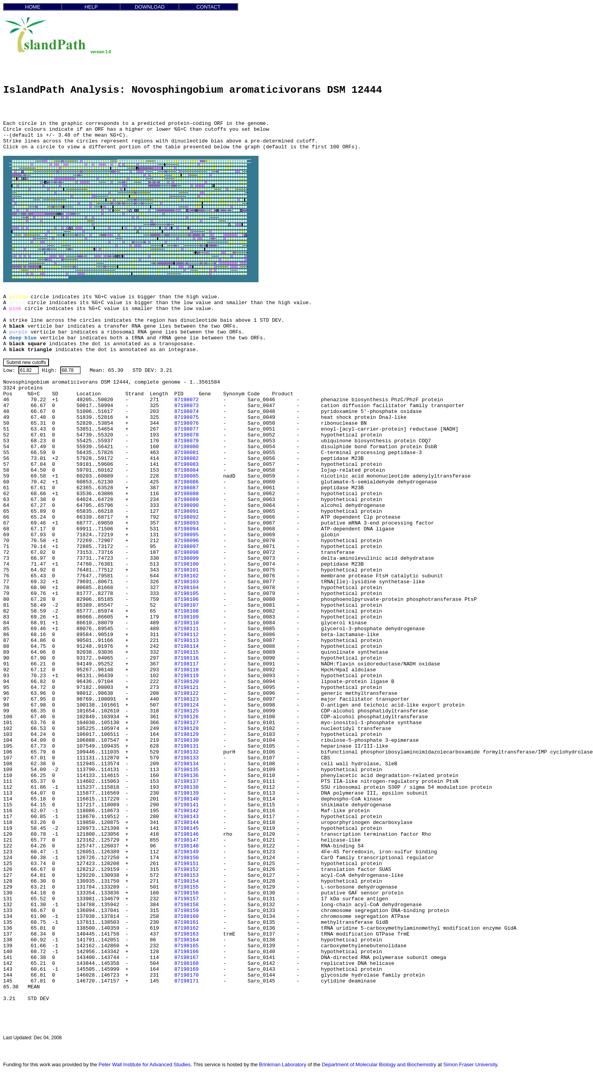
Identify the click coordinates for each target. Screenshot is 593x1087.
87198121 (186, 687)
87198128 (186, 729)
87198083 (186, 464)
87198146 (186, 834)
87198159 (186, 911)
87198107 (186, 605)
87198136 (186, 776)
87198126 (186, 717)
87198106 (186, 599)
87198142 (186, 811)
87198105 (186, 594)
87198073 (186, 406)
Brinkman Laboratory (282, 1064)
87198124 (186, 705)
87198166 (186, 952)
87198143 (186, 817)
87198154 (186, 881)
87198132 (186, 752)
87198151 (186, 864)
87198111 (186, 629)
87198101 (186, 570)
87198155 (186, 887)
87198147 (186, 840)
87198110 (186, 623)
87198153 (186, 875)
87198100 (186, 564)
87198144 (186, 823)
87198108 (186, 611)
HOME (32, 7)
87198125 (186, 711)
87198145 (186, 828)
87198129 (186, 734)
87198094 (186, 529)
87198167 (186, 958)
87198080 (186, 447)
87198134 (186, 764)
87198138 (186, 787)
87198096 (186, 541)
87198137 (186, 781)
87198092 (186, 517)
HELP (91, 7)
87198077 (186, 429)
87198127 (186, 723)
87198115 (186, 652)
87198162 (186, 928)
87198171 (186, 981)
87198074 (186, 412)
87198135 (186, 770)
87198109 (186, 617)
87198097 (186, 547)
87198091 (186, 511)
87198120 (186, 682)
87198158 (186, 905)
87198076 (186, 423)
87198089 (186, 500)
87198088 (186, 494)
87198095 (186, 535)
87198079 (186, 441)
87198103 (186, 582)
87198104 (186, 588)
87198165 (186, 946)
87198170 (186, 975)
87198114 (186, 646)
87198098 (186, 552)
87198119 (186, 676)
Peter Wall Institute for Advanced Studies (145, 1064)
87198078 (186, 435)
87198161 (186, 922)
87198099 (186, 558)
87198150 (186, 858)
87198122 (186, 693)
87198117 (186, 664)
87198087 (186, 488)
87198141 (186, 805)
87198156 (186, 893)
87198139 (186, 793)
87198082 (186, 458)
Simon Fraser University (470, 1064)
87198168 (186, 963)
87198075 (186, 417)
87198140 (186, 799)
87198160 (186, 916)
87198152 (186, 869)
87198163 (186, 934)
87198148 (186, 846)
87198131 (186, 746)
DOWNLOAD (150, 7)
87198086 (186, 482)
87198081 (186, 453)
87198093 (186, 523)
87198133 (186, 758)
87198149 (186, 852)
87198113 (186, 641)
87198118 (186, 670)
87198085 (186, 476)
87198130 (186, 740)
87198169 (186, 969)
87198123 (186, 699)
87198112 (186, 635)
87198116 (186, 658)
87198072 (186, 400)
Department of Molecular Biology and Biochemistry (379, 1064)
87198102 (186, 576)
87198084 (186, 470)
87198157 (186, 899)
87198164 (186, 940)
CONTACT (208, 7)
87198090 (186, 505)
